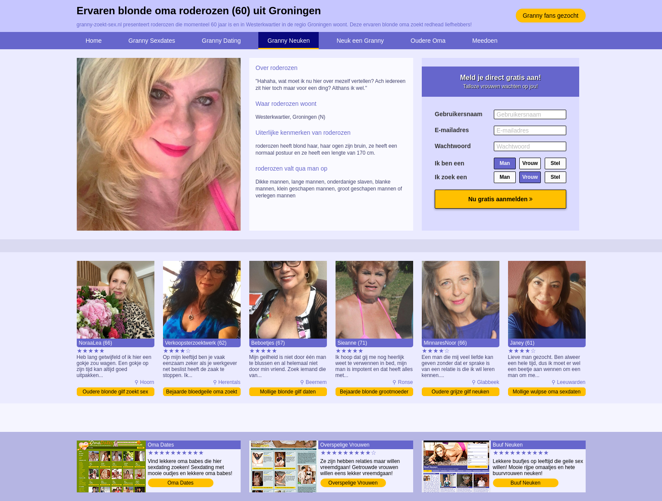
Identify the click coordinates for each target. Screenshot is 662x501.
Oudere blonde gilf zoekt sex (115, 392)
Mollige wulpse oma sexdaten (546, 392)
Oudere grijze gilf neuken (460, 392)
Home (94, 40)
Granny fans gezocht (550, 15)
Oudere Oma (428, 40)
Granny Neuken (288, 40)
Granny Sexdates (152, 40)
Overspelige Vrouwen (352, 483)
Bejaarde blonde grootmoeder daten (374, 392)
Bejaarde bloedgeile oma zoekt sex (201, 392)
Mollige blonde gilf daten (288, 392)
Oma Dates (180, 483)
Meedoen (484, 40)
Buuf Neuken (525, 483)
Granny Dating (221, 40)
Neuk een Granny (360, 40)
